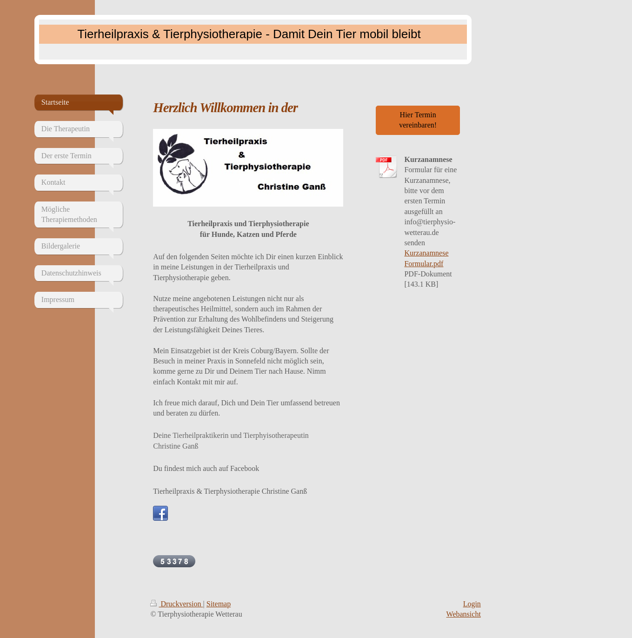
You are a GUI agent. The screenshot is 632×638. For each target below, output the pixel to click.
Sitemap (218, 604)
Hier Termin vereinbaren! (418, 120)
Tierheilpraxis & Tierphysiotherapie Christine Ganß (230, 491)
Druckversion (176, 604)
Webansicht (463, 614)
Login (472, 604)
